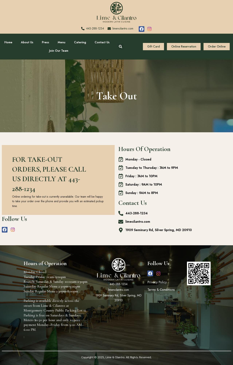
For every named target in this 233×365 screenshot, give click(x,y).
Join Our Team (58, 51)
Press (45, 42)
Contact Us (102, 42)
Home (8, 42)
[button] (121, 46)
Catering (80, 42)
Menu (61, 42)
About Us (27, 42)
